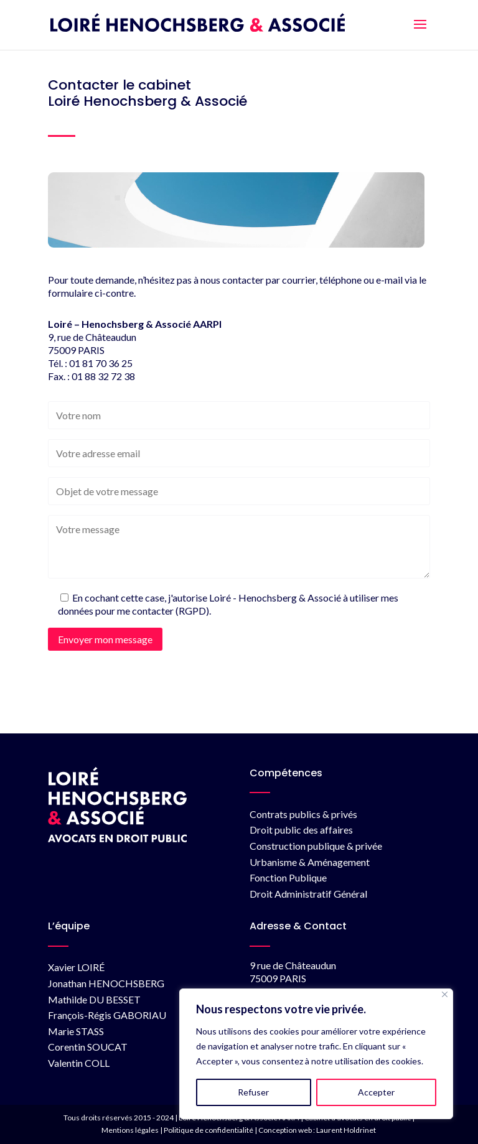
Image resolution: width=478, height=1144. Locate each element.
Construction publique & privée (316, 846)
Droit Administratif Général (308, 894)
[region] (316, 1053)
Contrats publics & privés (303, 814)
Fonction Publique (288, 877)
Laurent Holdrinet (346, 1130)
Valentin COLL (79, 1063)
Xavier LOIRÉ (76, 967)
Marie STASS (76, 1031)
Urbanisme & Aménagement (310, 862)
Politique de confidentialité (208, 1130)
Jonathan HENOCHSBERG (106, 983)
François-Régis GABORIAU (107, 1015)
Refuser (253, 1092)
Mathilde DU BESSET (94, 999)
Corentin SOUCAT (88, 1047)
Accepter (376, 1092)
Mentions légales (130, 1130)
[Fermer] (445, 994)
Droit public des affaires (301, 829)
